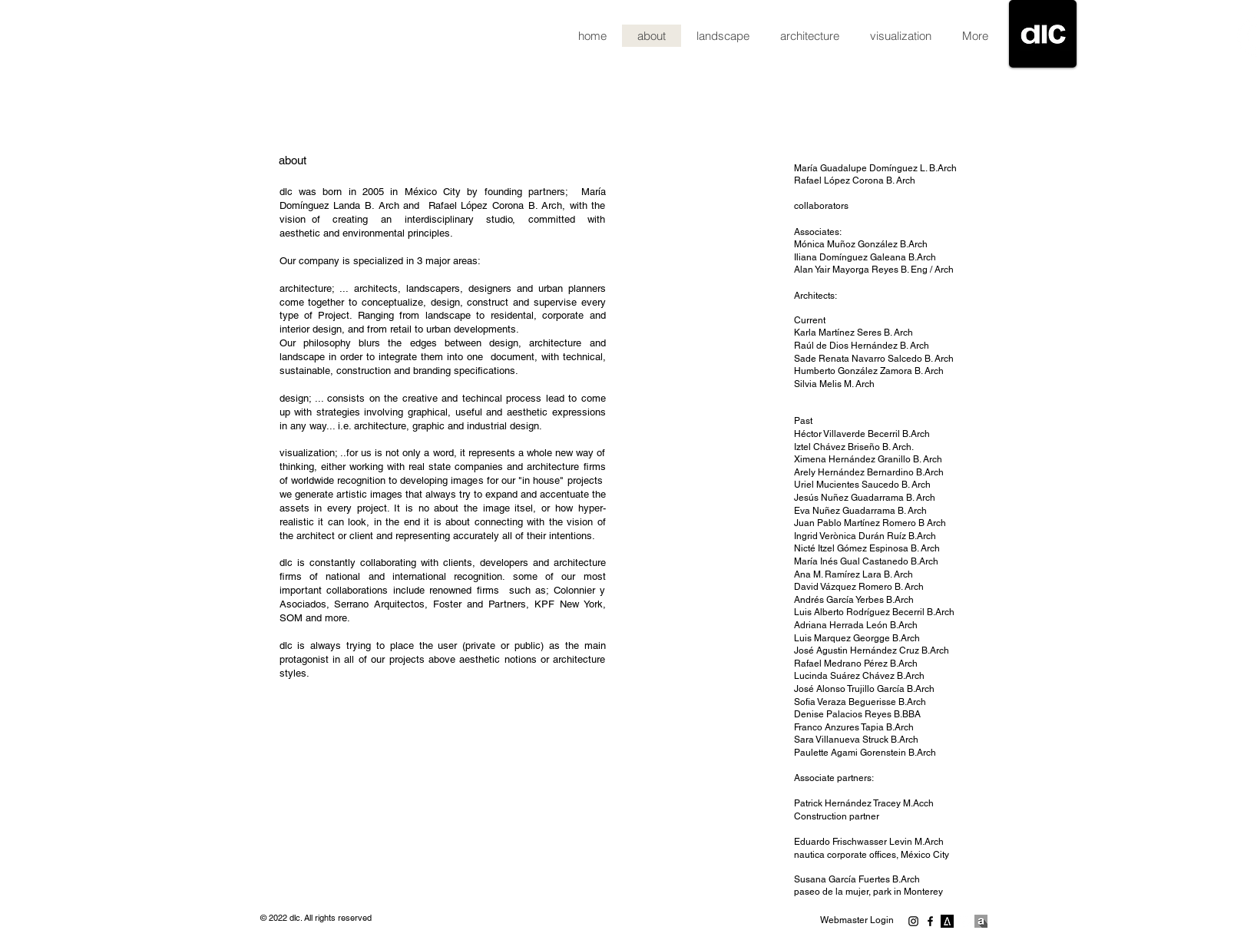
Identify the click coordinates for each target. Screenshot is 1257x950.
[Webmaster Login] (857, 920)
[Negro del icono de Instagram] (913, 921)
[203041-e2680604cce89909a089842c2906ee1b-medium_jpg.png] (947, 921)
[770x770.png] (980, 921)
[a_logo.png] (964, 921)
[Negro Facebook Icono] (930, 921)
